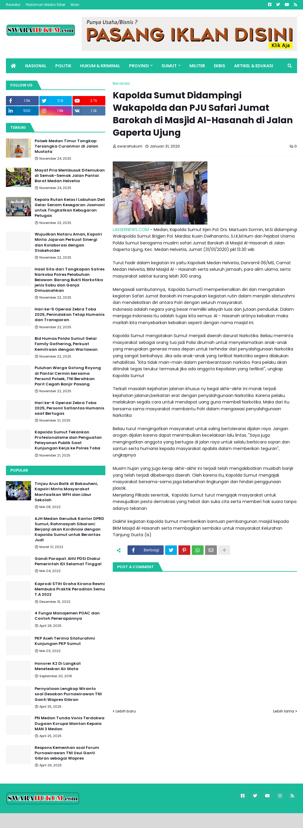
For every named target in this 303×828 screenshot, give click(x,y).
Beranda (121, 83)
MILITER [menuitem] (197, 66)
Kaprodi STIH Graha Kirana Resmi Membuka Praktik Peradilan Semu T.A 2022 (70, 589)
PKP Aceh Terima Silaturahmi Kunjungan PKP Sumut (65, 641)
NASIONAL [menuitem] (35, 66)
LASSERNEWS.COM (131, 230)
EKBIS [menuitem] (219, 66)
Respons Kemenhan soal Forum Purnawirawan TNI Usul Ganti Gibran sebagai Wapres (67, 753)
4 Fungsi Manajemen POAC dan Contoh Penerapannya (67, 616)
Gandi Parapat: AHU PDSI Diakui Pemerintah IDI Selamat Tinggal (68, 561)
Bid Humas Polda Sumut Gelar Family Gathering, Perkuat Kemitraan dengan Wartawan (66, 344)
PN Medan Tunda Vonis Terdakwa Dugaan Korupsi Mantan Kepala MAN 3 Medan (69, 723)
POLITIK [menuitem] (63, 66)
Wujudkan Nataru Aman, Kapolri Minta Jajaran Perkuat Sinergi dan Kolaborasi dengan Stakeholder (68, 242)
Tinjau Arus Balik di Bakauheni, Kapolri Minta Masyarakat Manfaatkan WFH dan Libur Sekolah (66, 492)
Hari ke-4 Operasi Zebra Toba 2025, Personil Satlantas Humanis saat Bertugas (69, 408)
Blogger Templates (47, 820)
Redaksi (13, 4)
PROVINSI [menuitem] (139, 66)
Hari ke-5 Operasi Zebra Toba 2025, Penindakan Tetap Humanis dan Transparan (69, 315)
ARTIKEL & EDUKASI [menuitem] (253, 66)
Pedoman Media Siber (45, 4)
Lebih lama (283, 711)
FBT (78, 820)
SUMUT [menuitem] (169, 66)
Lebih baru (126, 711)
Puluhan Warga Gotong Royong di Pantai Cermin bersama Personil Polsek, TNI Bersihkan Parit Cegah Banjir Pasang (68, 376)
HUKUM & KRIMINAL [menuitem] (100, 66)
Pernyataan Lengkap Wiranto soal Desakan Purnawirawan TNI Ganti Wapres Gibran (68, 694)
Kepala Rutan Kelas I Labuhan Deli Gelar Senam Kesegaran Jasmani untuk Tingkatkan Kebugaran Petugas (70, 208)
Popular (19, 470)
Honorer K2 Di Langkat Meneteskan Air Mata (58, 666)
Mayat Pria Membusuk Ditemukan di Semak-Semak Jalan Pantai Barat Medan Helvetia (70, 176)
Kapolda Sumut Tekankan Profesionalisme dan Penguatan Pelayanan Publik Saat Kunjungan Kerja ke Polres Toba (68, 440)
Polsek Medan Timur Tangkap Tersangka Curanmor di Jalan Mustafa (66, 146)
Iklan (75, 4)
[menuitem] (13, 65)
